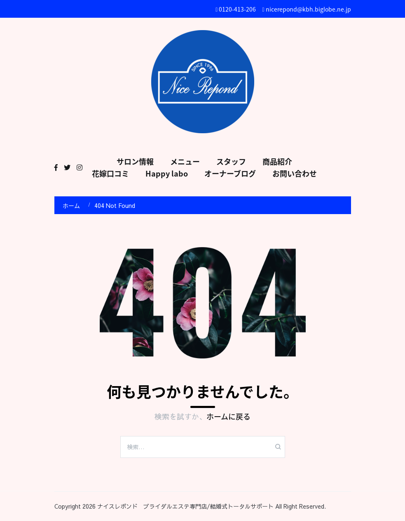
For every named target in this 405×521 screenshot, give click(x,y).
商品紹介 (277, 161)
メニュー (185, 161)
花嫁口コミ (110, 173)
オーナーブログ (230, 173)
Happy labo (166, 173)
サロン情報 (135, 161)
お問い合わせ (294, 173)
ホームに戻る (228, 416)
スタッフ (231, 161)
